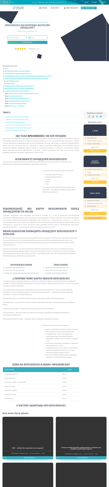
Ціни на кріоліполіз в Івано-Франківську (18, 128)
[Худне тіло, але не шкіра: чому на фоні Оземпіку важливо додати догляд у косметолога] (27, 464)
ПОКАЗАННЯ (11, 83)
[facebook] (7, 2)
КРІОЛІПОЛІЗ (36, 135)
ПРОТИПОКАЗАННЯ (12, 81)
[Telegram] (101, 116)
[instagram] (4, 2)
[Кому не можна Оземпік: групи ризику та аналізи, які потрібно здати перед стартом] (81, 418)
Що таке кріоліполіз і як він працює (17, 116)
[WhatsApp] (97, 116)
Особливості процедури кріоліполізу (17, 119)
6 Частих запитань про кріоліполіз (16, 130)
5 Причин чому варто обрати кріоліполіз (18, 125)
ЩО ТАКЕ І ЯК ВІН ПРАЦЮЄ (17, 71)
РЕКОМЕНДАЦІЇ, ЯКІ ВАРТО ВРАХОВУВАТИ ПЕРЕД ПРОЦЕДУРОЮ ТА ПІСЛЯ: (28, 76)
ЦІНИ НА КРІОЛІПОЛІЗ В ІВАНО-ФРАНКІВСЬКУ (19, 88)
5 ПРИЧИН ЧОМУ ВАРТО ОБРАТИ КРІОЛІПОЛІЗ (19, 86)
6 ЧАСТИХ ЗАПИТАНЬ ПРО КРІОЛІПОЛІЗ (17, 91)
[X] (93, 116)
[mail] (10, 2)
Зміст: (6, 68)
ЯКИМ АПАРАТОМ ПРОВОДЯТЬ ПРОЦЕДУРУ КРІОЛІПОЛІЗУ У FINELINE (26, 78)
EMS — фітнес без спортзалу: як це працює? (28, 448)
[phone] (13, 2)
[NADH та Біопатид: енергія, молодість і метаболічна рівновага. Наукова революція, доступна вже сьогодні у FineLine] (81, 464)
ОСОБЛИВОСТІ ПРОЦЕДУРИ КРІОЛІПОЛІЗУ (18, 73)
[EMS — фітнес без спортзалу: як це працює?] (27, 418)
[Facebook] (89, 116)
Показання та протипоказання (15, 122)
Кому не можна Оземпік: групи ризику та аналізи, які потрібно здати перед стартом (81, 448)
